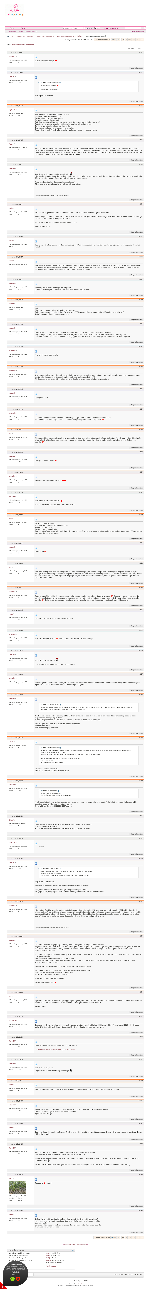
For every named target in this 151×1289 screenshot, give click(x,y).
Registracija (114, 28)
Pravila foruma (51, 1266)
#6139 (141, 1059)
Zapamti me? (89, 28)
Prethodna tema (70, 1245)
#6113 (141, 366)
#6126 (141, 650)
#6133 (141, 858)
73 (126, 40)
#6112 (141, 346)
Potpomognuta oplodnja (25, 36)
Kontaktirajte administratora (123, 1274)
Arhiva (136, 1274)
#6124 (141, 610)
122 (137, 40)
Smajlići (48, 1255)
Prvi (113, 40)
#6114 (141, 389)
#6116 (141, 429)
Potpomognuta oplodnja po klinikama (70, 36)
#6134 (141, 901)
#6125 (141, 630)
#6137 (141, 1016)
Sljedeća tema (82, 1245)
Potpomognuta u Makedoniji (23, 44)
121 (133, 40)
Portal (23, 28)
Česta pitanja (12, 31)
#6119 (141, 492)
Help (106, 28)
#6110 (141, 299)
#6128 (141, 694)
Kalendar (20, 31)
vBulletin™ (79, 1284)
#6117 (141, 452)
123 (141, 40)
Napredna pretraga (138, 31)
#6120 (141, 514)
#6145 (141, 1210)
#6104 (141, 140)
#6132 (141, 838)
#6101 (141, 52)
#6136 (141, 992)
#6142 (141, 1123)
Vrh (141, 1274)
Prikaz (138, 48)
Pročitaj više (16, 1272)
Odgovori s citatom (136, 68)
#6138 (141, 1037)
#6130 (141, 781)
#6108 (141, 257)
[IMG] (48, 1258)
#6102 (141, 72)
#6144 (141, 1174)
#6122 (141, 563)
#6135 (141, 936)
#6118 (141, 472)
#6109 (141, 279)
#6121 (141, 543)
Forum (12, 28)
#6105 (141, 164)
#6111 (141, 324)
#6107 (141, 236)
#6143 (141, 1144)
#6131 (141, 816)
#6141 (141, 1101)
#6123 (141, 587)
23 (123, 40)
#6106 (141, 204)
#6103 (141, 105)
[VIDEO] (48, 1260)
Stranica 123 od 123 (103, 40)
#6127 (141, 674)
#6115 (141, 409)
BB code (48, 1253)
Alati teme (131, 48)
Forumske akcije (30, 31)
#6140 (141, 1080)
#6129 (141, 737)
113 (129, 40)
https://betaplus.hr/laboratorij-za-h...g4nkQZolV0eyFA (55, 1049)
